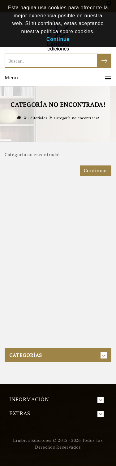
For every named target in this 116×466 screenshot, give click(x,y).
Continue (58, 39)
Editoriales (37, 118)
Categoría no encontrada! (76, 118)
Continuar (95, 170)
